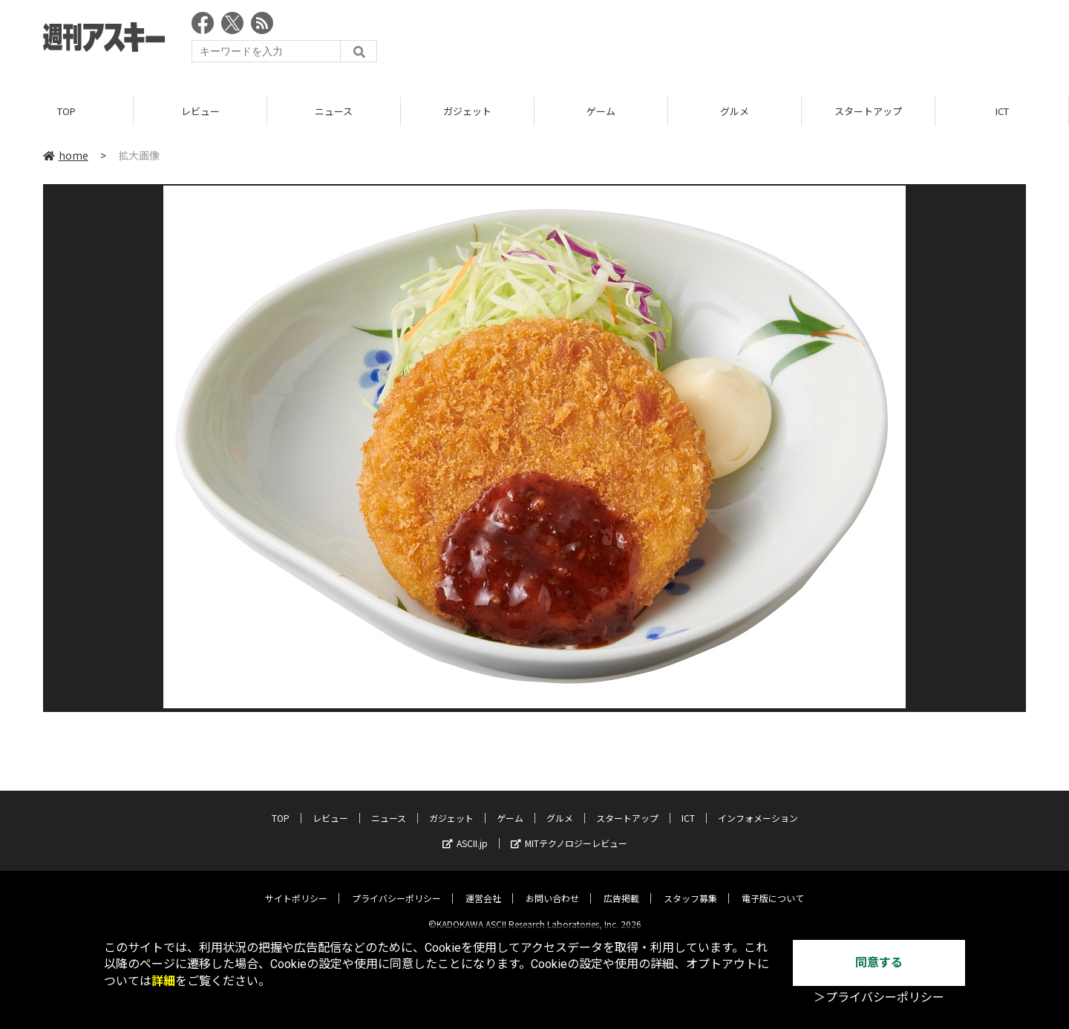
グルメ (734, 111)
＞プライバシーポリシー (879, 997)
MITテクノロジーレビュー (569, 831)
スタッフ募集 (690, 886)
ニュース (334, 111)
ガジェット (467, 111)
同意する (879, 963)
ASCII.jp (465, 831)
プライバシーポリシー (396, 886)
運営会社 (483, 886)
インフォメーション (758, 806)
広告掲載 (621, 886)
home (65, 155)
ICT (1002, 111)
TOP (66, 111)
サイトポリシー (296, 886)
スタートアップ (868, 111)
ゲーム (600, 111)
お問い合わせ (552, 886)
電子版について (773, 886)
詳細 (163, 981)
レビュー (200, 111)
